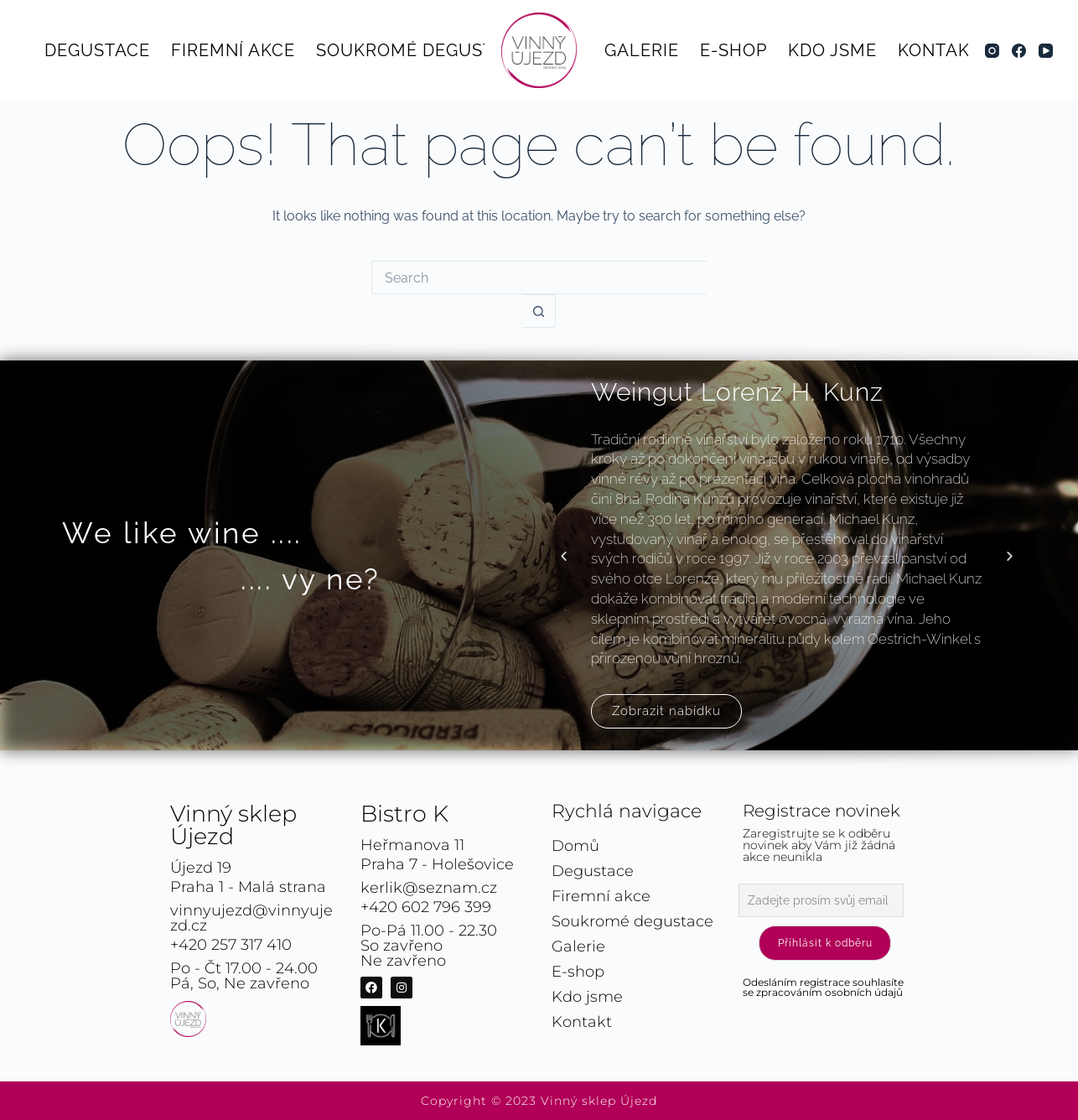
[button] (563, 555)
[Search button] (539, 311)
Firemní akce (233, 50)
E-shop (733, 50)
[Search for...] (539, 277)
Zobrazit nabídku (666, 710)
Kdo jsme (832, 50)
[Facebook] (1019, 51)
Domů (575, 846)
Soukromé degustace (422, 50)
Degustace (97, 50)
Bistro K (404, 813)
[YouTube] (1046, 51)
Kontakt (939, 50)
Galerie (641, 50)
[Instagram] (992, 51)
